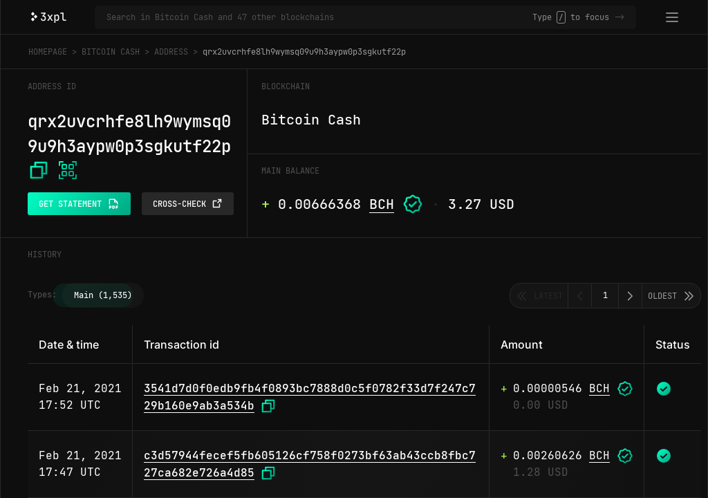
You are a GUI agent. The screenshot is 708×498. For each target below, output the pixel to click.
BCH (381, 204)
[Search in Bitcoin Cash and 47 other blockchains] (319, 17)
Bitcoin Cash (111, 51)
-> (619, 17)
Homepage (47, 51)
